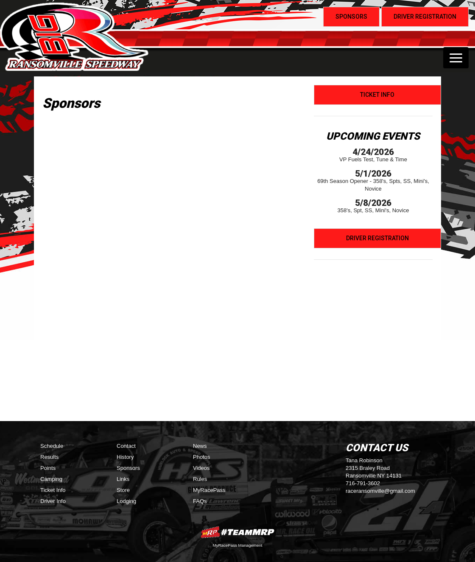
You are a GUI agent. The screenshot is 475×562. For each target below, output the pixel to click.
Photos (201, 457)
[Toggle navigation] (456, 57)
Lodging (126, 501)
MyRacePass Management (237, 545)
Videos (201, 468)
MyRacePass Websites (237, 532)
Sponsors (128, 468)
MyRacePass (209, 490)
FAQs (200, 501)
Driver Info (53, 501)
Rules (200, 479)
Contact (126, 446)
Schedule (51, 446)
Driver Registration (377, 238)
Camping (51, 479)
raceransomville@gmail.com (380, 491)
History (125, 457)
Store (123, 490)
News (200, 446)
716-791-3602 (363, 483)
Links (123, 479)
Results (49, 457)
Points (48, 468)
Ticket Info (377, 94)
